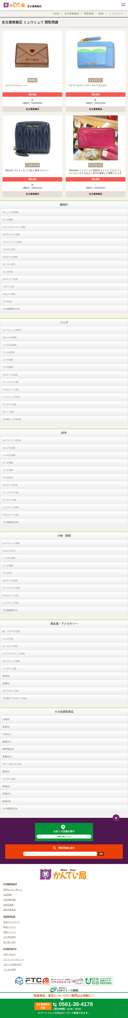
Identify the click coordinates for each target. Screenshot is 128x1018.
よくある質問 (9, 969)
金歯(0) (6, 683)
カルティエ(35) (9, 257)
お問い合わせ (9, 954)
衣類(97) (6, 793)
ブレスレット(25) (11, 661)
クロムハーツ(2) (10, 514)
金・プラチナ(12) (11, 631)
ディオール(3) (9, 404)
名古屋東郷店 (72, 13)
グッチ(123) (8, 352)
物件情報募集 (9, 910)
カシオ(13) (7, 271)
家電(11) (6, 741)
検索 (101, 854)
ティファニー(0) (10, 382)
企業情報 (7, 895)
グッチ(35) (7, 462)
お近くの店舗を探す (12, 964)
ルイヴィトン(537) (11, 330)
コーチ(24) (7, 470)
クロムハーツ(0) (10, 389)
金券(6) (6, 727)
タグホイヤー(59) (11, 234)
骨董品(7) (7, 756)
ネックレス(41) (9, 646)
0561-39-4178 (72, 1004)
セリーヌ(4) (8, 411)
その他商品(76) (9, 808)
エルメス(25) (8, 294)
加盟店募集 (8, 905)
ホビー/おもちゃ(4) (11, 764)
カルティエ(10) (9, 374)
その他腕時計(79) (11, 309)
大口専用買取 (9, 937)
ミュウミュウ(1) (10, 602)
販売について (9, 927)
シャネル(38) (8, 455)
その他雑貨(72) (9, 610)
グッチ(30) (7, 565)
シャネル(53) (8, 558)
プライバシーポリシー (13, 959)
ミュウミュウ (116, 13)
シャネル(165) (9, 345)
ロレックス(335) (10, 212)
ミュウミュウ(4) (10, 507)
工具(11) (6, 734)
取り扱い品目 (9, 942)
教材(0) (6, 771)
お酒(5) (6, 719)
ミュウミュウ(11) (11, 397)
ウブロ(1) (7, 301)
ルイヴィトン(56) (11, 543)
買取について (9, 932)
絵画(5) (6, 786)
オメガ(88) (7, 219)
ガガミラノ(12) (9, 279)
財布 (101, 13)
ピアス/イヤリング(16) (13, 653)
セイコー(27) (8, 264)
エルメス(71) (8, 550)
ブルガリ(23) (8, 249)
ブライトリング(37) (12, 242)
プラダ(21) (7, 477)
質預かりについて (11, 922)
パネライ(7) (8, 286)
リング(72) (7, 638)
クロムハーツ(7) (10, 595)
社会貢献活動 (9, 900)
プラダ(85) (7, 367)
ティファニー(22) (11, 588)
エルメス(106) (9, 337)
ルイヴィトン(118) (11, 440)
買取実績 (89, 13)
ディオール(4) (9, 499)
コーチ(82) (7, 359)
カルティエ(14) (9, 485)
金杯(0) (6, 676)
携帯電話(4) (8, 749)
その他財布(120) (10, 522)
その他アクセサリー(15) (14, 698)
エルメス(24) (8, 448)
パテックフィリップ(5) (13, 227)
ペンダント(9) (9, 668)
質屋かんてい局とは (12, 889)
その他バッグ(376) (11, 419)
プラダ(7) (7, 573)
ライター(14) (8, 778)
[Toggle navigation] (123, 5)
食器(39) (6, 801)
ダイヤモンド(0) (10, 690)
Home (56, 13)
